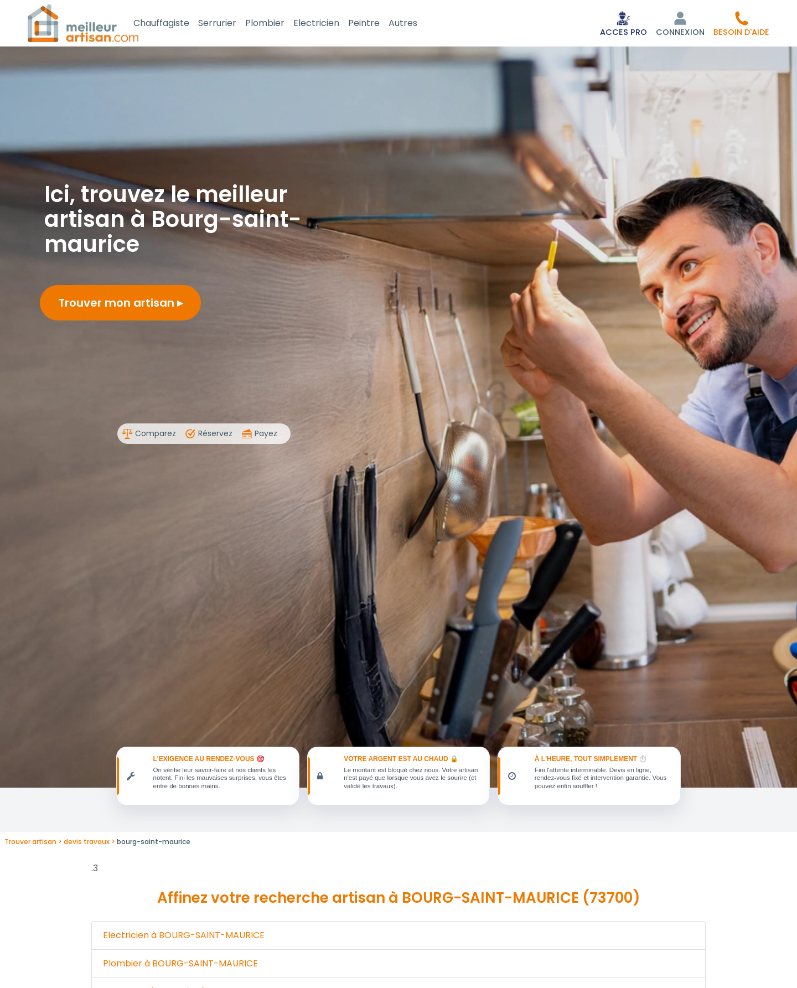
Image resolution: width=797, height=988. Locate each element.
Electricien (330, 24)
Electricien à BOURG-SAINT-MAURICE (184, 940)
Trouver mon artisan (120, 305)
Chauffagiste (175, 24)
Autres (416, 24)
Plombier (278, 24)
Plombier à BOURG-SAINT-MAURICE (180, 969)
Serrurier (230, 24)
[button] (741, 24)
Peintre (377, 24)
